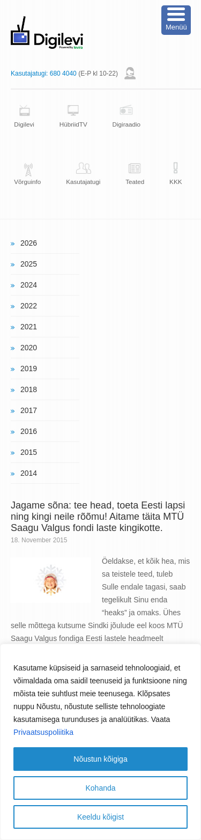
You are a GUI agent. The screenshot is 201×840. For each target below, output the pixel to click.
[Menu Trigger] (176, 20)
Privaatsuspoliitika (43, 732)
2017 (28, 410)
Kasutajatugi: (29, 73)
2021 (28, 326)
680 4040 (63, 73)
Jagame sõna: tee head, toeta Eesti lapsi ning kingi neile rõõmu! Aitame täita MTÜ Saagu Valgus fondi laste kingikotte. (98, 516)
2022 (28, 305)
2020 (28, 347)
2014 (28, 473)
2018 (28, 389)
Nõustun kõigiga (100, 759)
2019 (28, 368)
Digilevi (24, 124)
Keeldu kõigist (100, 817)
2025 (28, 264)
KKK (175, 181)
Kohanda (100, 788)
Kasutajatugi (83, 181)
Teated (134, 181)
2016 (28, 431)
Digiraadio (127, 124)
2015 (28, 452)
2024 (28, 285)
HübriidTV (73, 124)
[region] (100, 742)
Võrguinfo (27, 181)
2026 (28, 243)
